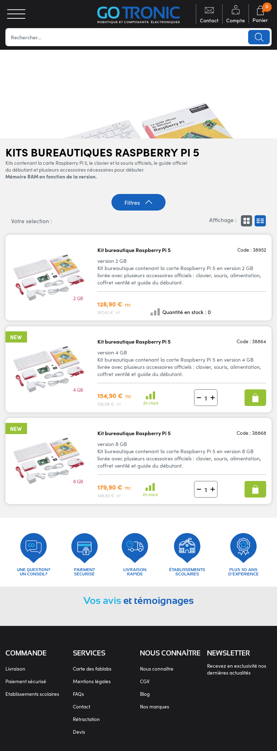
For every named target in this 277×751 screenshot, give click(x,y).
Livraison (15, 668)
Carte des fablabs (92, 668)
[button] (199, 398)
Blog (145, 693)
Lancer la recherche (259, 37)
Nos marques (154, 706)
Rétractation (86, 719)
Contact (81, 706)
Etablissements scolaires (32, 693)
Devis (79, 731)
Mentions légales (92, 681)
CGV (144, 681)
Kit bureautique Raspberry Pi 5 (134, 249)
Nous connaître (156, 668)
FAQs (78, 693)
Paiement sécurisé (25, 681)
